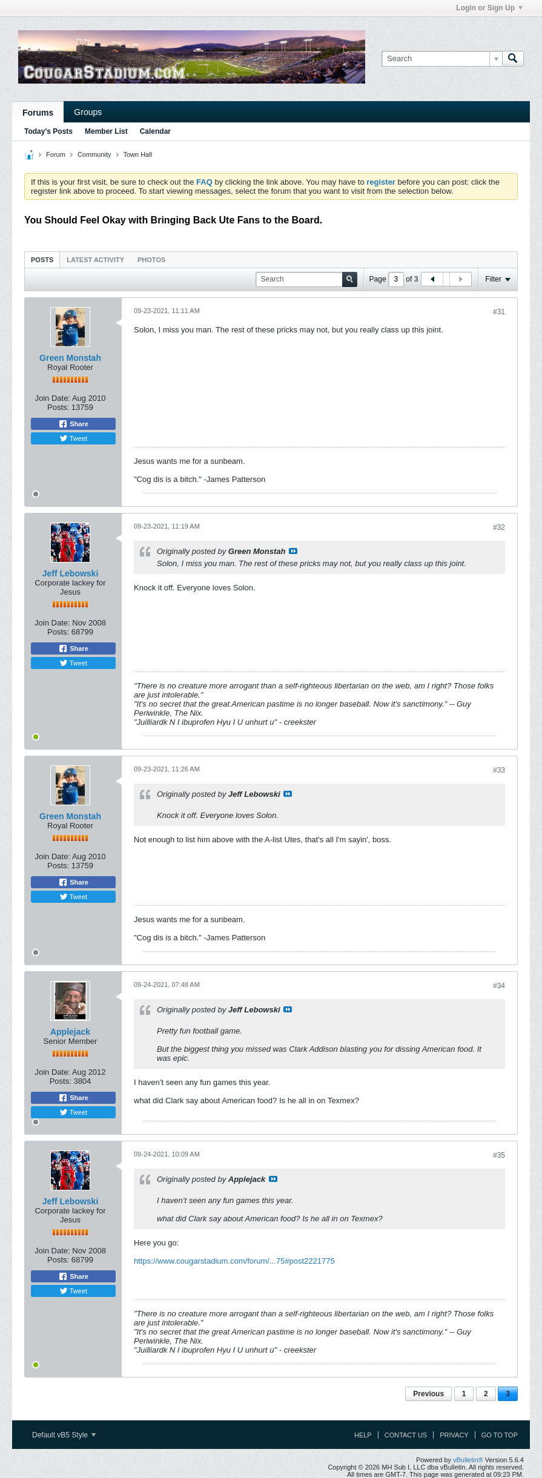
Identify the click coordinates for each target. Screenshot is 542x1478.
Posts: (58, 407)
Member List (106, 131)
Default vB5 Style (64, 1435)
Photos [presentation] (151, 259)
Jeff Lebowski (70, 573)
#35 (499, 1155)
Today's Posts (48, 131)
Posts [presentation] (42, 259)
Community (94, 154)
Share (73, 424)
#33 (499, 770)
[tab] (42, 259)
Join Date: (52, 398)
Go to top (499, 1435)
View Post (293, 551)
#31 (499, 312)
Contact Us (406, 1435)
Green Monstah (70, 358)
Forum (55, 154)
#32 (499, 527)
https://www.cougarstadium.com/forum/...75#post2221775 (234, 1260)
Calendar (155, 131)
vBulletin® (468, 1459)
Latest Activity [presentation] (95, 259)
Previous (428, 1394)
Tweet (73, 438)
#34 (499, 985)
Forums (37, 112)
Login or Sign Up (489, 8)
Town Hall (137, 154)
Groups (88, 112)
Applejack (70, 1032)
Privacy (454, 1435)
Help (363, 1435)
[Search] (442, 59)
